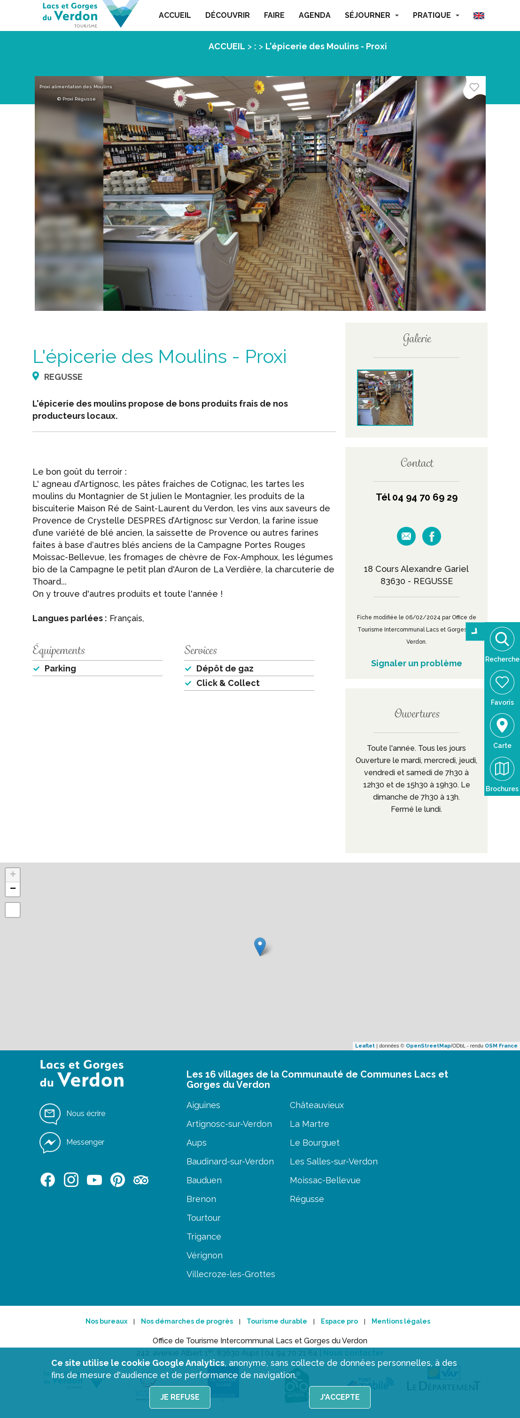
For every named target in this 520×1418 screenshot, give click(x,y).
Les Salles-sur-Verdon (334, 1161)
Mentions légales (401, 1321)
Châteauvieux (317, 1105)
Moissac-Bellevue (325, 1180)
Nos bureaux (106, 1321)
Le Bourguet (315, 1143)
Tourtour (203, 1218)
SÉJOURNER (372, 15)
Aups (196, 1143)
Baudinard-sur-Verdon (230, 1161)
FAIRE (274, 15)
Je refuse (180, 1397)
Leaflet (365, 1046)
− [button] (13, 889)
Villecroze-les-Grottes (230, 1274)
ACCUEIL (175, 15)
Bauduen (204, 1180)
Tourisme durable (277, 1321)
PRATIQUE (436, 15)
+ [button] (13, 875)
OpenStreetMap (428, 1046)
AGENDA (315, 15)
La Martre (309, 1124)
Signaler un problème (416, 663)
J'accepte (340, 1397)
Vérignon (204, 1255)
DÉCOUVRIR (227, 15)
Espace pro (339, 1321)
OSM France (501, 1046)
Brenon (201, 1199)
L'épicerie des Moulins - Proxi (326, 46)
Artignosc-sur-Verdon (229, 1124)
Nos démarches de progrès (187, 1321)
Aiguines (203, 1105)
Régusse (307, 1199)
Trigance (203, 1236)
